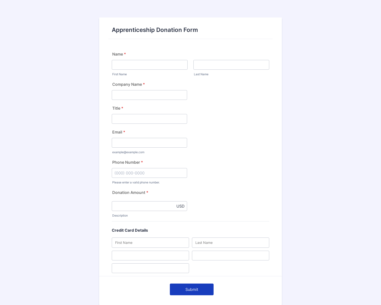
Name (119, 54)
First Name (119, 74)
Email (118, 132)
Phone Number (127, 162)
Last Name (201, 74)
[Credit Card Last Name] (230, 243)
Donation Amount (130, 192)
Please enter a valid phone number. (136, 182)
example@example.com (128, 152)
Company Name (128, 84)
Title (117, 108)
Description (120, 215)
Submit (191, 289)
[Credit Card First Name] (150, 243)
